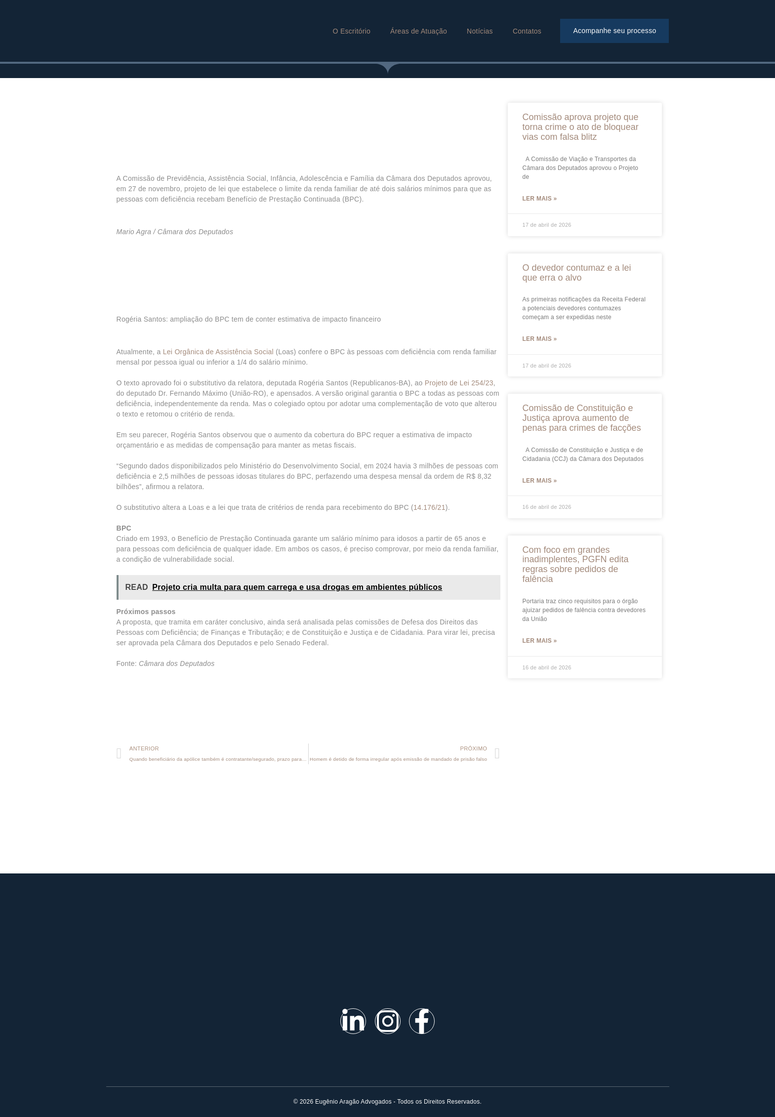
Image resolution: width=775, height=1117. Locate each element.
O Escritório (351, 31)
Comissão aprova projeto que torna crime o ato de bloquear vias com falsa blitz (581, 127)
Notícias (480, 31)
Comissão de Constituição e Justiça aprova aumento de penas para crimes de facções (582, 419)
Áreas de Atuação (418, 31)
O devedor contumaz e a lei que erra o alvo (577, 273)
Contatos (527, 31)
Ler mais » (540, 199)
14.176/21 (429, 507)
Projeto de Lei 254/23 (459, 383)
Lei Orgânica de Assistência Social (218, 352)
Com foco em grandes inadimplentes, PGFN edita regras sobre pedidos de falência (576, 566)
